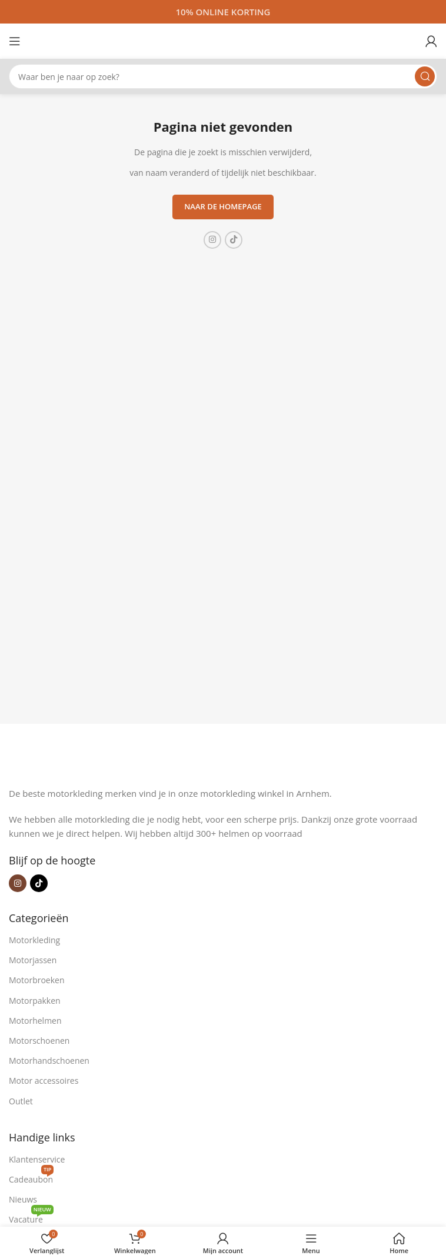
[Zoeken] (223, 76)
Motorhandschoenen (49, 1060)
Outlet (21, 1101)
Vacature (31, 1217)
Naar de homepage (223, 206)
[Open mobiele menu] (14, 41)
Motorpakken (35, 1000)
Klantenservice (37, 1159)
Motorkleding (34, 940)
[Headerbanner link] (223, 12)
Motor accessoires (43, 1080)
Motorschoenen (39, 1040)
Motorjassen (32, 960)
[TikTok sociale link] (233, 240)
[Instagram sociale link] (212, 240)
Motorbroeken (37, 980)
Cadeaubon (31, 1177)
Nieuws (23, 1199)
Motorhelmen (35, 1020)
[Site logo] (223, 40)
